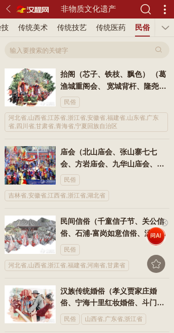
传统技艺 (72, 27)
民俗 (142, 27)
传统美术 (33, 27)
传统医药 (111, 27)
